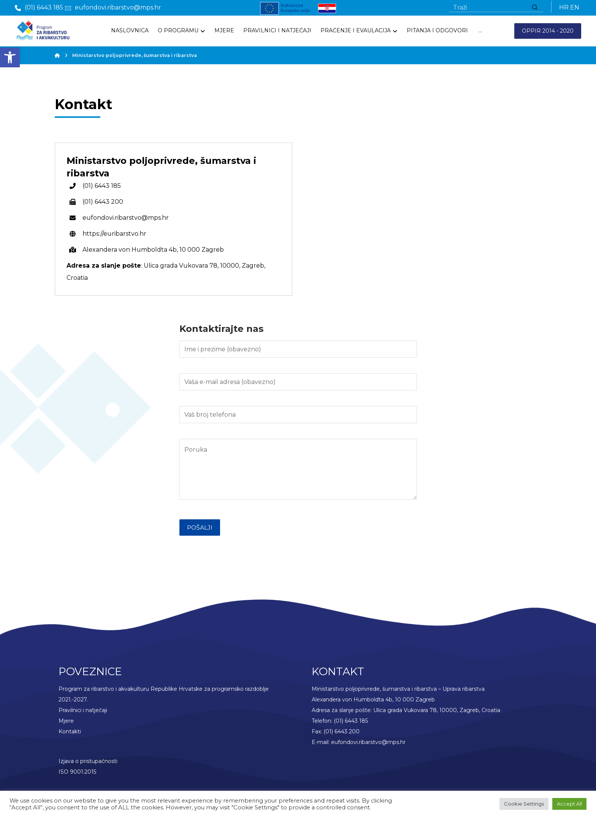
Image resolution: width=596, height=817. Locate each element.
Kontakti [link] (70, 734)
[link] (10, 57)
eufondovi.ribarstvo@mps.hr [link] (368, 745)
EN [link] (574, 8)
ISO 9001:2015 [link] (77, 774)
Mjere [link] (66, 723)
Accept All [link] (569, 804)
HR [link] (564, 8)
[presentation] (237, 557)
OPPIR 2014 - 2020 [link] (548, 32)
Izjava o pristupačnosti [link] (88, 764)
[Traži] (534, 8)
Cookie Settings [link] (524, 804)
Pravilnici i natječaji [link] (83, 713)
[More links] (480, 31)
